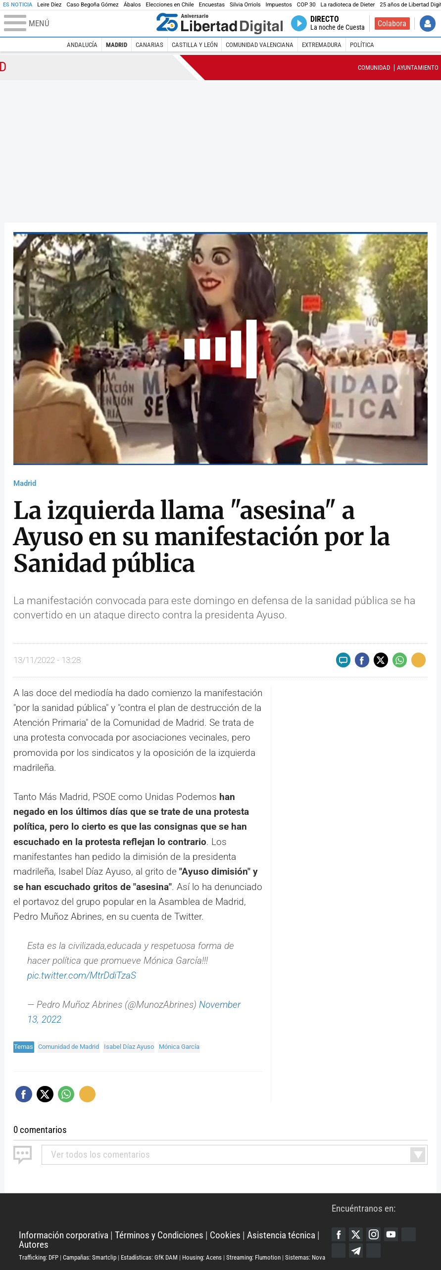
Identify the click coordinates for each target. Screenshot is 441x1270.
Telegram (356, 1250)
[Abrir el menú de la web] (78, 24)
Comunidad (374, 67)
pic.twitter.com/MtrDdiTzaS (81, 975)
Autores (34, 1244)
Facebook (338, 1234)
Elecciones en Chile (170, 4)
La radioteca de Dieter (348, 4)
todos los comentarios (100, 1154)
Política (362, 44)
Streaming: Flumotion (253, 1257)
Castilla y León (195, 44)
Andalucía (82, 44)
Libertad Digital (175, 1212)
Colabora (392, 23)
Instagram (373, 1234)
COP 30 (306, 4)
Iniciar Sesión (428, 23)
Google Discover (408, 1234)
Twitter (356, 1234)
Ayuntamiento (418, 67)
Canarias (149, 44)
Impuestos (279, 4)
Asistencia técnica (281, 1235)
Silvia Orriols (245, 4)
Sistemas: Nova (305, 1257)
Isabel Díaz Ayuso (129, 1046)
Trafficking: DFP (38, 1257)
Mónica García (179, 1046)
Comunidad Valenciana (260, 44)
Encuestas (212, 4)
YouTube (391, 1234)
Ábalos (132, 4)
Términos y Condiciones (159, 1235)
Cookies (225, 1235)
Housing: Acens (202, 1257)
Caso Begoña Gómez (92, 4)
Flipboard (338, 1250)
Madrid (116, 44)
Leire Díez (49, 4)
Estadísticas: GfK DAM (149, 1257)
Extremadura (322, 44)
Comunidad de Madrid (68, 1046)
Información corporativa (63, 1235)
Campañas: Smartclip (89, 1257)
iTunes (373, 1250)
